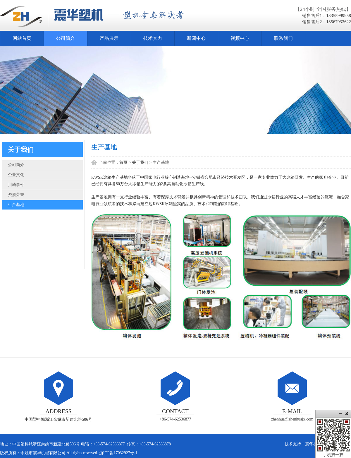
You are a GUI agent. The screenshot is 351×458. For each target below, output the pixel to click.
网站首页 (22, 38)
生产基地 (16, 204)
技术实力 (152, 38)
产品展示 (109, 38)
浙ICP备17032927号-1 (118, 453)
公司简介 (65, 38)
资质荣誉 (16, 195)
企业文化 (16, 175)
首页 (123, 162)
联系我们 (283, 38)
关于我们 (140, 162)
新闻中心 (196, 38)
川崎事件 (16, 185)
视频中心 (239, 38)
